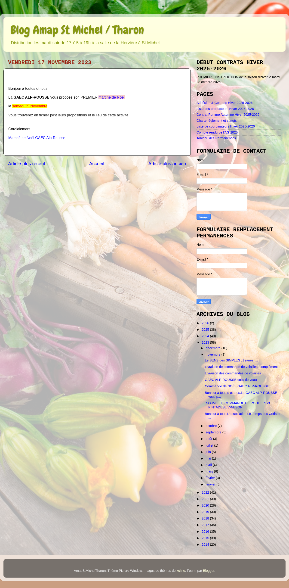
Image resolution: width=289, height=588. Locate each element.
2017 (206, 525)
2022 (206, 492)
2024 (206, 336)
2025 (206, 329)
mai (209, 458)
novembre (213, 354)
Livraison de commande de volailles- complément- (242, 367)
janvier (211, 484)
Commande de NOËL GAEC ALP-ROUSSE (237, 386)
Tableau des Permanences (216, 138)
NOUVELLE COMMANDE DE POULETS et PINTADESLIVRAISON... (237, 405)
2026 (206, 323)
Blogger (208, 570)
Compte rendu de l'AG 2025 (217, 132)
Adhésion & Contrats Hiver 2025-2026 (224, 103)
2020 (206, 505)
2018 (206, 518)
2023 (206, 342)
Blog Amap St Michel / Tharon (77, 29)
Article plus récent (26, 163)
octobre (212, 426)
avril (209, 465)
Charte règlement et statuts (217, 120)
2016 (206, 531)
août (209, 439)
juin (209, 452)
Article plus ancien (167, 163)
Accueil (96, 163)
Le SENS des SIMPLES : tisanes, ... (231, 360)
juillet (210, 445)
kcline (181, 570)
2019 (206, 512)
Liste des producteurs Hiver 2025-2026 (225, 109)
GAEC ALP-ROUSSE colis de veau (231, 380)
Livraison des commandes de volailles (233, 373)
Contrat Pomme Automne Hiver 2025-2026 (228, 114)
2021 (206, 499)
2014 (206, 544)
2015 (206, 538)
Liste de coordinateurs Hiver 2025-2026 (226, 126)
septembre (214, 432)
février (211, 478)
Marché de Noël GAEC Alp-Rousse (36, 138)
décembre (213, 348)
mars (210, 471)
